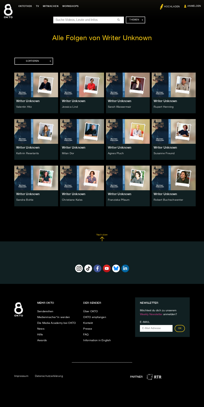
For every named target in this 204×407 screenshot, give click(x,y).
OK (180, 328)
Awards (42, 340)
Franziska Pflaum (119, 200)
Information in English (97, 340)
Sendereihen (45, 311)
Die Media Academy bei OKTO (56, 323)
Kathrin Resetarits (27, 153)
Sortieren (38, 61)
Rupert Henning (164, 107)
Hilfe (40, 334)
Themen (136, 20)
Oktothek (25, 6)
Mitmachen (51, 6)
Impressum (21, 376)
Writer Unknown (28, 101)
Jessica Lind (70, 107)
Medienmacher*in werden (53, 317)
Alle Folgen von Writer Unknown (102, 38)
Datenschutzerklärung (49, 376)
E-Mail (145, 322)
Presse (87, 328)
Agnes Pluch (116, 153)
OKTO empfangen (94, 317)
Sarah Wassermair (119, 107)
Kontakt (88, 323)
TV (37, 6)
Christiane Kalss (72, 200)
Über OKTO (90, 311)
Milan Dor (68, 153)
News (40, 328)
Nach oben (102, 237)
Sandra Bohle (25, 200)
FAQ (86, 334)
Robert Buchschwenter (168, 200)
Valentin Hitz (24, 107)
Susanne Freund (164, 153)
